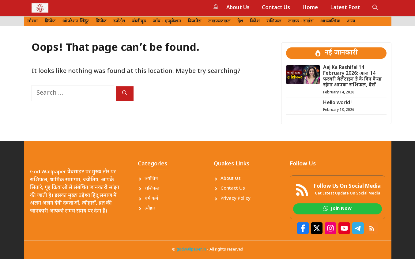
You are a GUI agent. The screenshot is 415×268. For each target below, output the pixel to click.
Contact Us (276, 8)
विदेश (255, 21)
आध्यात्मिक (330, 21)
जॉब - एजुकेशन (167, 21)
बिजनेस (195, 21)
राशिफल (273, 21)
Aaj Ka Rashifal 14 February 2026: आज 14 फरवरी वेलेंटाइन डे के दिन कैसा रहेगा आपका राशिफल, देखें (352, 77)
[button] (375, 8)
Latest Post (345, 8)
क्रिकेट (50, 21)
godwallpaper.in (191, 249)
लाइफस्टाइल (219, 21)
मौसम (32, 21)
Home (310, 8)
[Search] (125, 93)
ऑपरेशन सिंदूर (75, 21)
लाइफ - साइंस (301, 21)
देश (240, 21)
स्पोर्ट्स (119, 21)
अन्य (351, 21)
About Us (238, 8)
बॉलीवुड (139, 21)
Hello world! (337, 103)
